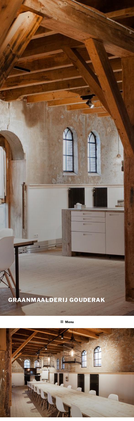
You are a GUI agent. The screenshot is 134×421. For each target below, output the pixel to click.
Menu (67, 322)
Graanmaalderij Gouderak (56, 300)
